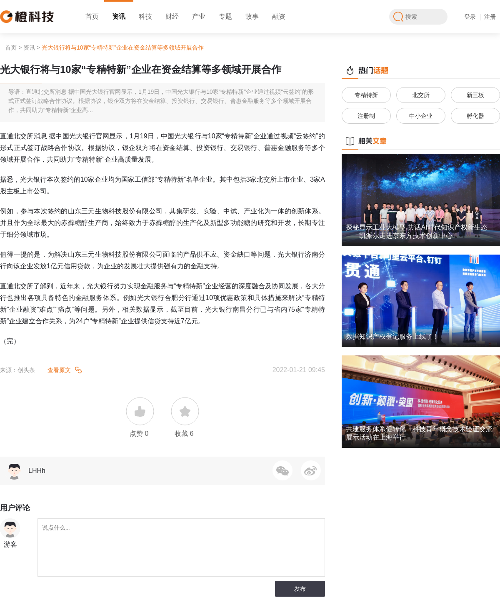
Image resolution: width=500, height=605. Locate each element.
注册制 (366, 115)
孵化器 (475, 115)
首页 (92, 16)
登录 (470, 16)
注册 (490, 16)
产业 (198, 16)
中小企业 (420, 115)
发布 (300, 588)
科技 (145, 16)
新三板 (475, 95)
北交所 (421, 95)
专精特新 (366, 95)
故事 (252, 16)
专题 (225, 16)
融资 (278, 16)
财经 (172, 16)
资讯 (118, 16)
